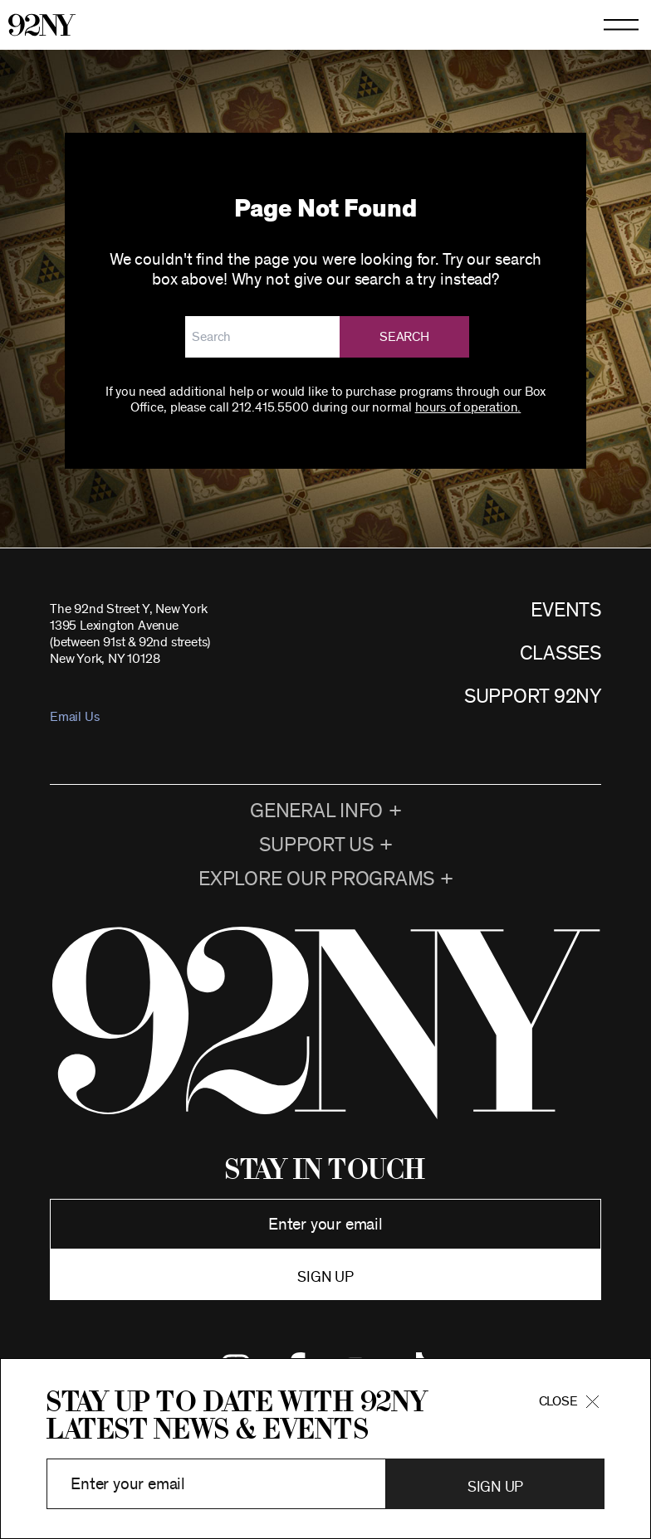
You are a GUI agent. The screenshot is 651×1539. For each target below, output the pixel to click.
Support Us (316, 845)
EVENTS (566, 611)
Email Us (74, 716)
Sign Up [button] (495, 1487)
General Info (316, 811)
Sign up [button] (325, 1277)
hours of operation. (468, 407)
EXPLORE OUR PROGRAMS (316, 879)
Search (404, 336)
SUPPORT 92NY (532, 697)
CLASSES (560, 654)
